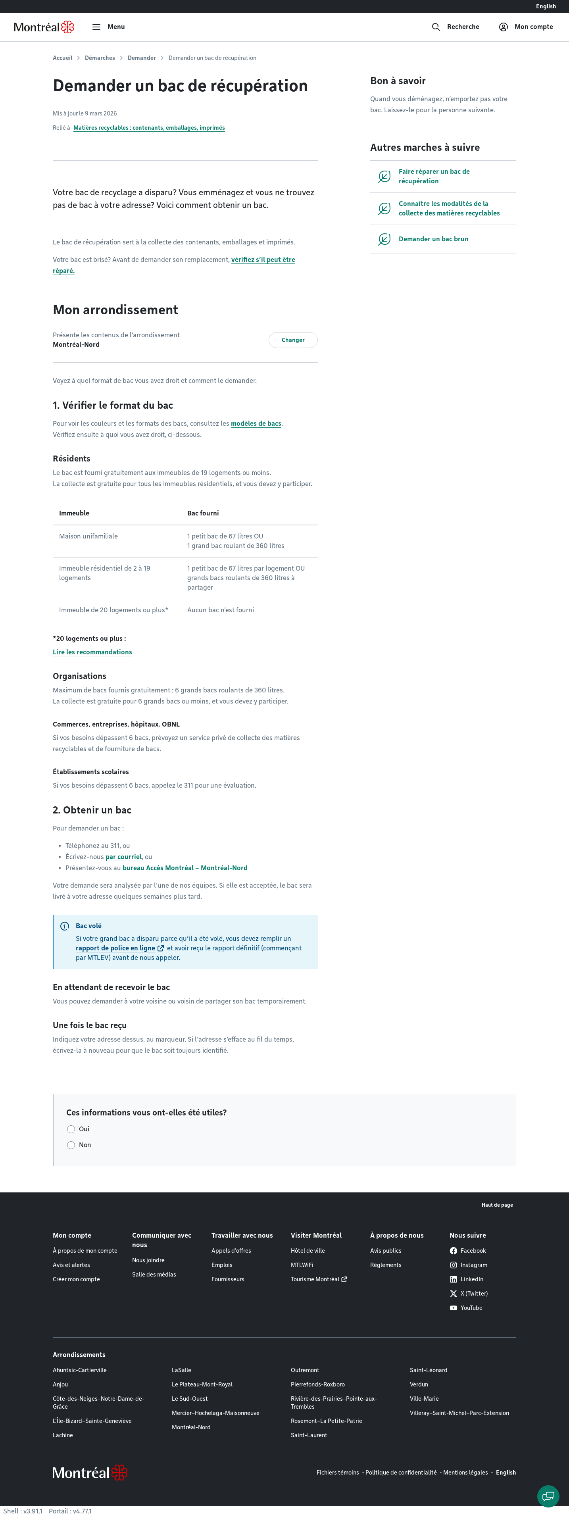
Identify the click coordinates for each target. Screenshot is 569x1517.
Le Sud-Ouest (190, 1399)
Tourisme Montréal (315, 1279)
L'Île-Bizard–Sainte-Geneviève (92, 1421)
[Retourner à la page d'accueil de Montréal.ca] (44, 27)
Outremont (305, 1370)
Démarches (100, 58)
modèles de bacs (256, 423)
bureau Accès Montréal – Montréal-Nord (185, 868)
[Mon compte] (526, 27)
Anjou (60, 1384)
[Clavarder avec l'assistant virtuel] (548, 1496)
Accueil (62, 58)
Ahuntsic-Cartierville (80, 1370)
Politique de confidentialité (401, 1472)
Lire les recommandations (92, 652)
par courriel (124, 857)
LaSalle (181, 1370)
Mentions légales (465, 1472)
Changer (293, 340)
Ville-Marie (424, 1399)
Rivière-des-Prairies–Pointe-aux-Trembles (334, 1403)
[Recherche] (455, 27)
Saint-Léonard (429, 1370)
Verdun (419, 1384)
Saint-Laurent (309, 1435)
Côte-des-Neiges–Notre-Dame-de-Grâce (98, 1403)
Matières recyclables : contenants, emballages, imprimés (149, 128)
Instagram (468, 1265)
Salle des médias (154, 1274)
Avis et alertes (71, 1265)
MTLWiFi (302, 1265)
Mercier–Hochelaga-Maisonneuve (216, 1413)
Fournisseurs (227, 1279)
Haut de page (497, 1205)
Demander (142, 58)
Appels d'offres (231, 1251)
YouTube (466, 1308)
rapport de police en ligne (115, 948)
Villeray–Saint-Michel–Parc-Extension (459, 1413)
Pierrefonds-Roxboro (318, 1384)
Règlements (386, 1265)
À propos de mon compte (85, 1251)
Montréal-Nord (191, 1427)
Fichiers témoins (338, 1472)
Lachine (63, 1435)
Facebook (468, 1251)
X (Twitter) (469, 1294)
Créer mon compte (76, 1279)
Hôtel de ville (308, 1251)
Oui (84, 1129)
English (546, 6)
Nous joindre (148, 1260)
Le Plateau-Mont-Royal (202, 1384)
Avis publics (386, 1251)
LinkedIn (466, 1279)
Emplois (222, 1265)
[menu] (108, 27)
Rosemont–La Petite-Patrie (326, 1421)
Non (85, 1145)
